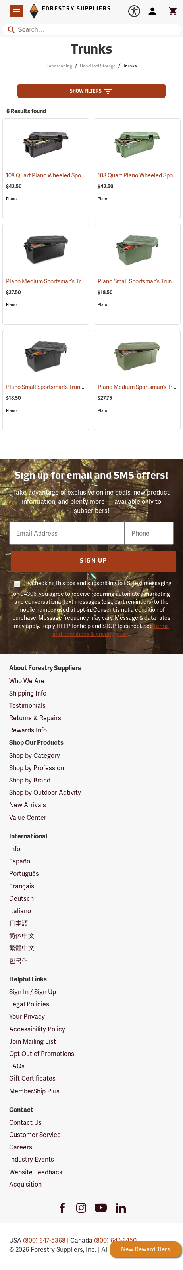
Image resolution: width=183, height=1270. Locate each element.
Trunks (130, 66)
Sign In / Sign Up (32, 992)
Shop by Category (34, 756)
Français (21, 886)
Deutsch (21, 898)
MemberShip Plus (34, 1091)
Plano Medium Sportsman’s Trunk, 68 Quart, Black (79, 281)
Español (20, 861)
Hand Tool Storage (98, 66)
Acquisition (25, 1184)
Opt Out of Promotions (41, 1054)
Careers (20, 1147)
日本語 (18, 923)
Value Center (27, 817)
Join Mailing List (32, 1041)
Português (24, 873)
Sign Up (93, 561)
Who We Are (26, 681)
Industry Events (31, 1159)
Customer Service (35, 1135)
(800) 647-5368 (44, 1240)
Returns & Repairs (35, 718)
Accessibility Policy (37, 1029)
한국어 (18, 960)
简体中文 (22, 935)
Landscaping (59, 66)
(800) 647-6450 (115, 1240)
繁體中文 (22, 948)
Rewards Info (28, 730)
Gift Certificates (32, 1078)
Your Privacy (27, 1016)
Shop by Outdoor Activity (45, 792)
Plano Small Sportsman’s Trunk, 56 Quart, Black (75, 387)
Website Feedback (36, 1172)
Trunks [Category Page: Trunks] (91, 50)
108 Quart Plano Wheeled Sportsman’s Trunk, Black (81, 175)
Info (14, 849)
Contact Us (25, 1122)
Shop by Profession (36, 768)
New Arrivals (27, 805)
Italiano (20, 911)
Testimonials (27, 705)
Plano (11, 199)
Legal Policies (29, 1004)
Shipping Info (27, 693)
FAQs (17, 1066)
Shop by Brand (29, 780)
